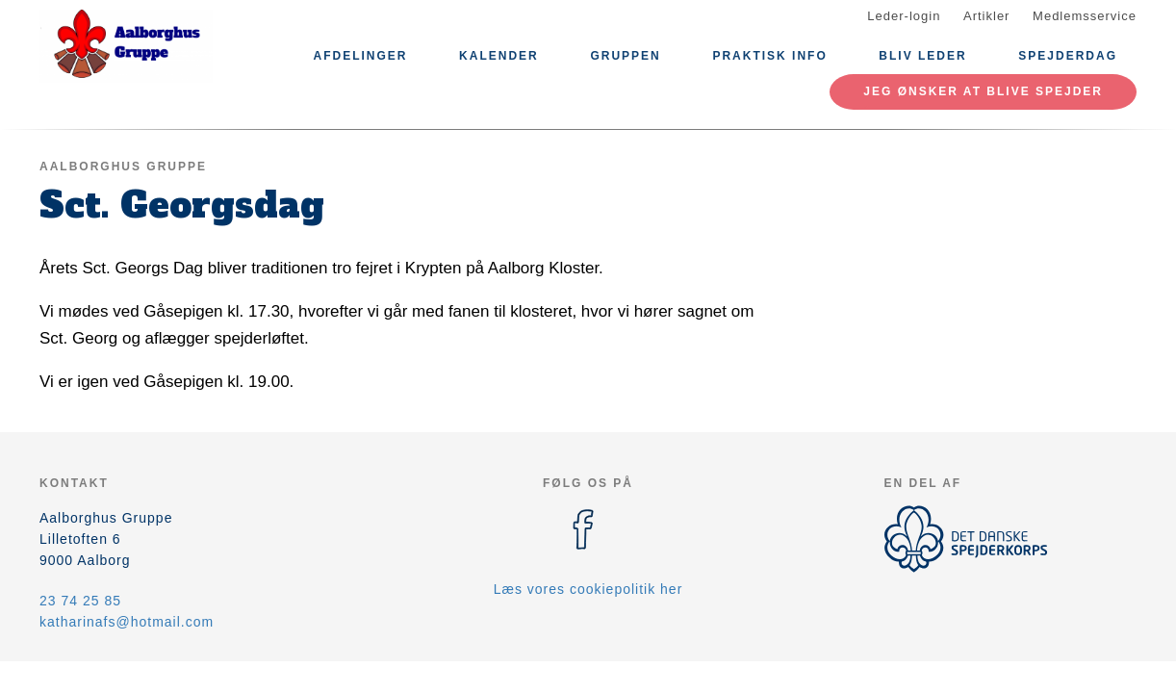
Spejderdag (1067, 56)
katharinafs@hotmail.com (126, 621)
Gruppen (625, 56)
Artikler (986, 16)
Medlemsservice (1085, 16)
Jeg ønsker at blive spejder (983, 91)
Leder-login (903, 16)
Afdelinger (360, 56)
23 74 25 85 (80, 600)
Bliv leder (922, 56)
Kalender (499, 56)
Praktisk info (769, 56)
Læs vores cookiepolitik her (588, 589)
